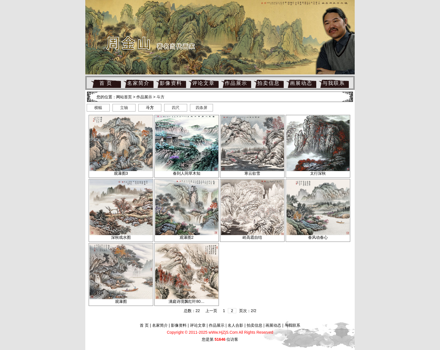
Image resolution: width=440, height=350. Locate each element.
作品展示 (236, 83)
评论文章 (203, 83)
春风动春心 (318, 237)
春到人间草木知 (186, 173)
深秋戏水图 (121, 237)
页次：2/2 (247, 310)
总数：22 (192, 310)
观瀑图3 (121, 173)
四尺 (176, 107)
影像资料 (171, 83)
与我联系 (333, 83)
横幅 (98, 107)
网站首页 (124, 97)
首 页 (106, 83)
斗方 (160, 97)
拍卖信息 (268, 83)
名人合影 (235, 325)
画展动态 (301, 83)
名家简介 (138, 83)
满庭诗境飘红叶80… (187, 301)
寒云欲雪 (252, 173)
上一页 (211, 310)
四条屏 (201, 107)
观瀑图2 (187, 237)
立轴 (124, 107)
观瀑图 (121, 301)
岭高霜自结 (252, 237)
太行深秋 (318, 173)
